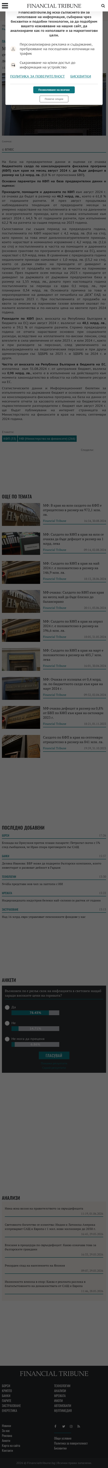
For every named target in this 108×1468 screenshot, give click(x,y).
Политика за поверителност (37, 76)
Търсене (103, 6)
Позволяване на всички (54, 89)
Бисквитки (80, 76)
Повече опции (54, 99)
